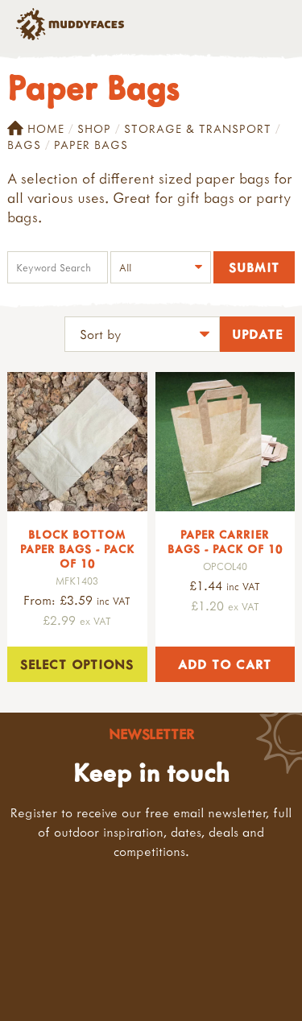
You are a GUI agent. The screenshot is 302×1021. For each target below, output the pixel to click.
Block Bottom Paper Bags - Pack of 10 (77, 549)
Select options (77, 664)
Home (35, 129)
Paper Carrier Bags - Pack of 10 (225, 541)
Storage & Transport (197, 128)
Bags (24, 144)
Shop (94, 128)
